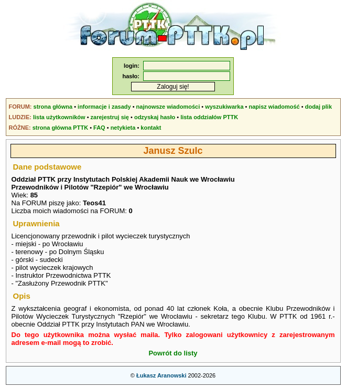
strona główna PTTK (60, 127)
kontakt (150, 127)
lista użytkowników (59, 117)
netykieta (123, 127)
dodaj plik (318, 106)
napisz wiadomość (274, 106)
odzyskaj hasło (154, 117)
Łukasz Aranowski (161, 375)
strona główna (53, 106)
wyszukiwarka (224, 106)
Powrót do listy (172, 353)
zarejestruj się (110, 117)
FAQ (99, 127)
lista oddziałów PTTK (209, 117)
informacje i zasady (104, 106)
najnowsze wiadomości (168, 106)
